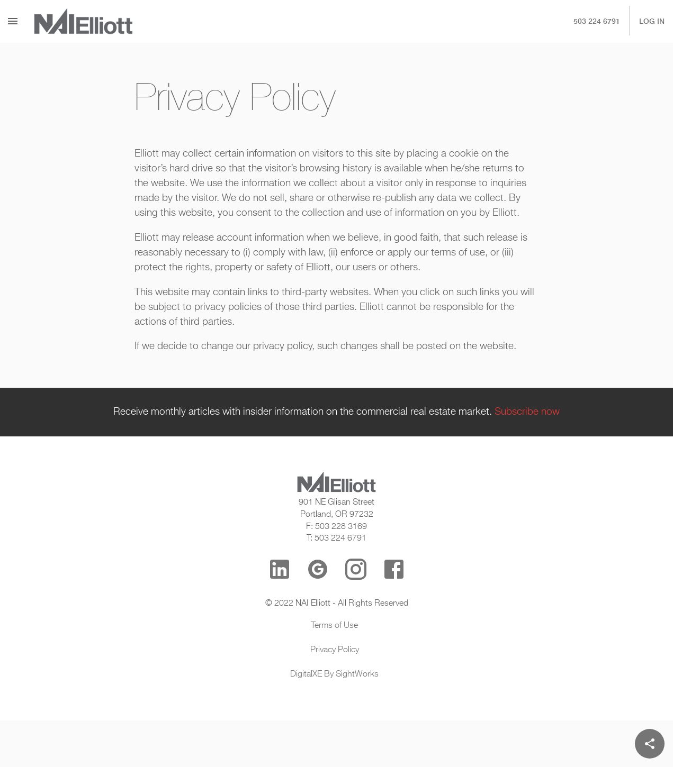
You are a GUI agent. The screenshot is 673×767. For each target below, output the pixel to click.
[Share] (650, 744)
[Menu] (12, 21)
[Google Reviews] (318, 569)
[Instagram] (356, 569)
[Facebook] (394, 569)
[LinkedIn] (280, 569)
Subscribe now (527, 412)
